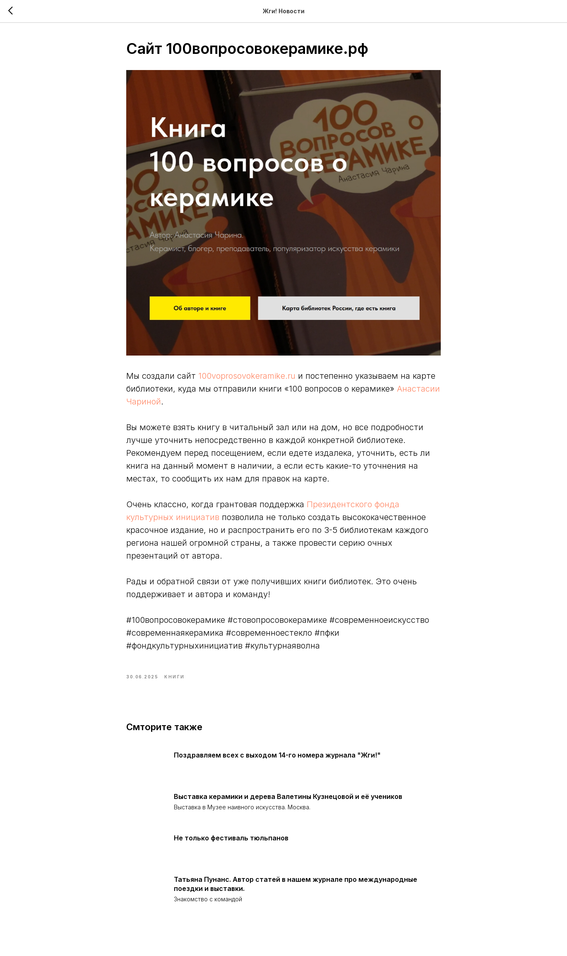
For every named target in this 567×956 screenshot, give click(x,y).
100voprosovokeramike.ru (247, 376)
